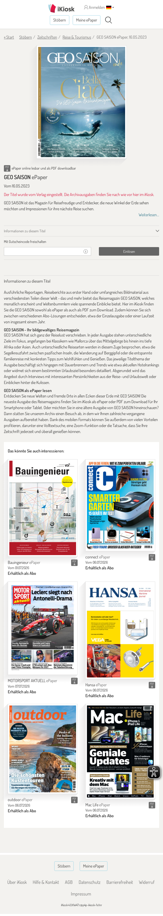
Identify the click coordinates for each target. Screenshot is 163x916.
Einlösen (129, 251)
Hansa (96, 684)
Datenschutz (89, 882)
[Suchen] (108, 20)
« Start (9, 37)
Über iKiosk (17, 882)
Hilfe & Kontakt (46, 882)
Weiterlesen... (149, 214)
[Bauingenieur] (43, 508)
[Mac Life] (120, 751)
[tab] (81, 241)
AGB (69, 882)
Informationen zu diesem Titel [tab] (24, 231)
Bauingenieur (24, 562)
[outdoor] (43, 749)
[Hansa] (120, 630)
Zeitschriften (47, 37)
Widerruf (146, 882)
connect (97, 557)
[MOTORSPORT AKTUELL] (43, 628)
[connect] (120, 505)
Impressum (81, 894)
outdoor (20, 799)
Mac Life (97, 804)
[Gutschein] (42, 251)
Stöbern (59, 20)
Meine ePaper (86, 20)
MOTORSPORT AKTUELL (32, 680)
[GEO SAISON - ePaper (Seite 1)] (82, 102)
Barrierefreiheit (119, 882)
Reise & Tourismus (77, 37)
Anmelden (94, 7)
